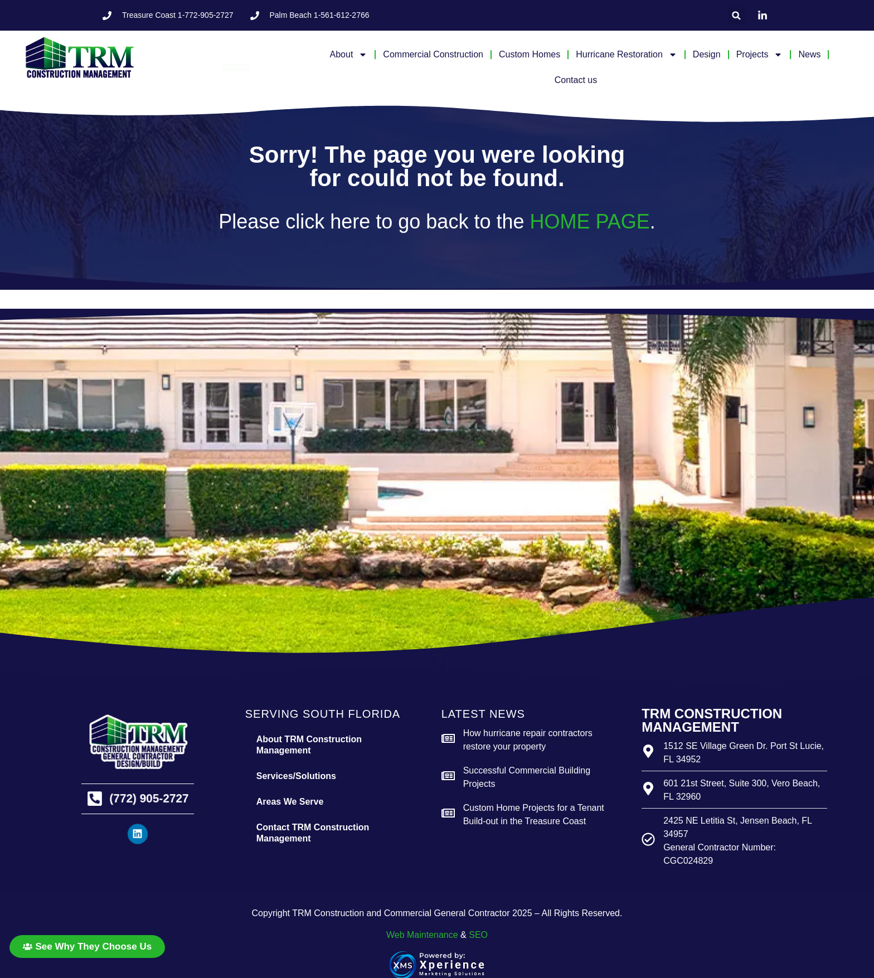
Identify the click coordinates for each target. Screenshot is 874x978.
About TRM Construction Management (309, 744)
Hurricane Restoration (626, 55)
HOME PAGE (589, 221)
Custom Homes (529, 54)
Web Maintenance (422, 935)
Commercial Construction (433, 54)
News (809, 54)
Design (707, 54)
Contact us (576, 80)
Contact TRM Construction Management (313, 833)
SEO (478, 935)
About (349, 55)
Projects (759, 55)
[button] (736, 15)
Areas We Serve (290, 801)
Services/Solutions (296, 776)
